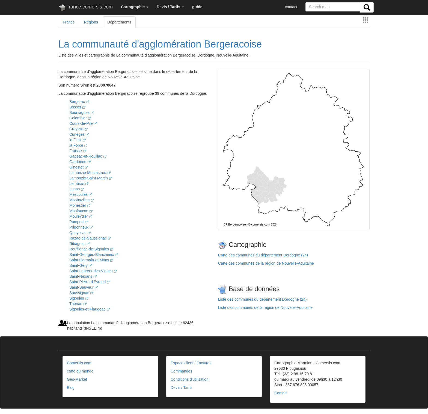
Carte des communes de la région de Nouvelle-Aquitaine (266, 263)
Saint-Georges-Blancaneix (93, 254)
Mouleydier (80, 216)
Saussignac (81, 293)
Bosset (77, 107)
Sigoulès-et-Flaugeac (89, 309)
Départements (119, 22)
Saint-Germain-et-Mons (91, 260)
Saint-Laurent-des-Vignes (93, 271)
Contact (280, 393)
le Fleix (77, 140)
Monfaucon (81, 211)
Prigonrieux (81, 227)
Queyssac (80, 232)
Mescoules (80, 194)
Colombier (80, 118)
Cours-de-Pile (83, 123)
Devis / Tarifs (181, 387)
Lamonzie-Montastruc (90, 172)
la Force (78, 145)
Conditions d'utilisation (190, 379)
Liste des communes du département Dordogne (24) (262, 299)
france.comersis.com (85, 8)
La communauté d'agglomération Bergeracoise (160, 44)
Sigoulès (78, 298)
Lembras (78, 183)
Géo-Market (77, 379)
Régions (91, 22)
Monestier (79, 205)
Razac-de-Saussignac (90, 238)
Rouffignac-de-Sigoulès (91, 249)
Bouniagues (81, 112)
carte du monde (80, 371)
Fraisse (77, 151)
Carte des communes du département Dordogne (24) (263, 255)
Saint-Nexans (83, 276)
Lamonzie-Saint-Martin (90, 178)
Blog (71, 387)
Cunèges (79, 134)
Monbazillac (81, 200)
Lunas (76, 189)
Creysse (78, 129)
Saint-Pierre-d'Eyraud (89, 282)
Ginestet (78, 167)
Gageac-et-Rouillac (87, 156)
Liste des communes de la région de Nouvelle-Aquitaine (265, 307)
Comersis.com (79, 363)
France (69, 22)
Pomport (78, 222)
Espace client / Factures (191, 363)
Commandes (181, 371)
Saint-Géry (80, 265)
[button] (135, 7)
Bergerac (79, 101)
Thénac (78, 303)
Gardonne (80, 161)
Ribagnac (79, 243)
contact (291, 7)
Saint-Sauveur (83, 287)
